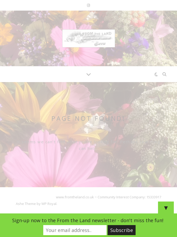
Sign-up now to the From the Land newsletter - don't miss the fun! (87, 220)
